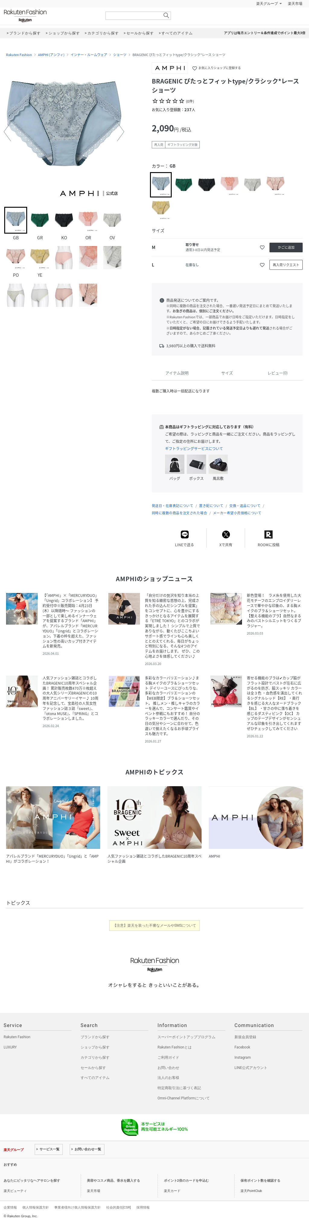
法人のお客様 (168, 1078)
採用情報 (143, 1207)
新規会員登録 (245, 1037)
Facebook (242, 1047)
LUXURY (10, 1047)
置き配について (211, 505)
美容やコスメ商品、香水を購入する (113, 1181)
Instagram (242, 1057)
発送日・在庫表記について (172, 505)
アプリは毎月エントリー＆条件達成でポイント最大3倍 (264, 33)
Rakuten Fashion (50, 16)
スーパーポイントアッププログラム (186, 1037)
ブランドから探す (95, 1037)
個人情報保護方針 (35, 1207)
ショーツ (119, 54)
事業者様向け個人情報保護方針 (77, 1207)
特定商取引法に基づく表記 (179, 1088)
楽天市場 (295, 4)
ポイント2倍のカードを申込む (186, 1181)
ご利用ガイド (168, 1057)
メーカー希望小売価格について (237, 512)
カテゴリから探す (95, 1057)
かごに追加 (286, 247)
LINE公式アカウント (250, 1068)
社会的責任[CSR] (118, 1207)
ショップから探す (95, 1047)
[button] (7, 131)
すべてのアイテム (95, 1078)
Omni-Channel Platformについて (184, 1098)
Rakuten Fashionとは (175, 1047)
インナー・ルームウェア (89, 54)
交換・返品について (244, 505)
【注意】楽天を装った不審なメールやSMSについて (154, 925)
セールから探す (93, 1068)
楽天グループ (267, 4)
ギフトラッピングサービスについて (194, 448)
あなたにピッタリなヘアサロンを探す (32, 1181)
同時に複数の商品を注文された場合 (179, 512)
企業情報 (10, 1207)
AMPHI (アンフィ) (51, 54)
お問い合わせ (168, 1068)
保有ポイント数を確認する (260, 1181)
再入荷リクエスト (286, 264)
